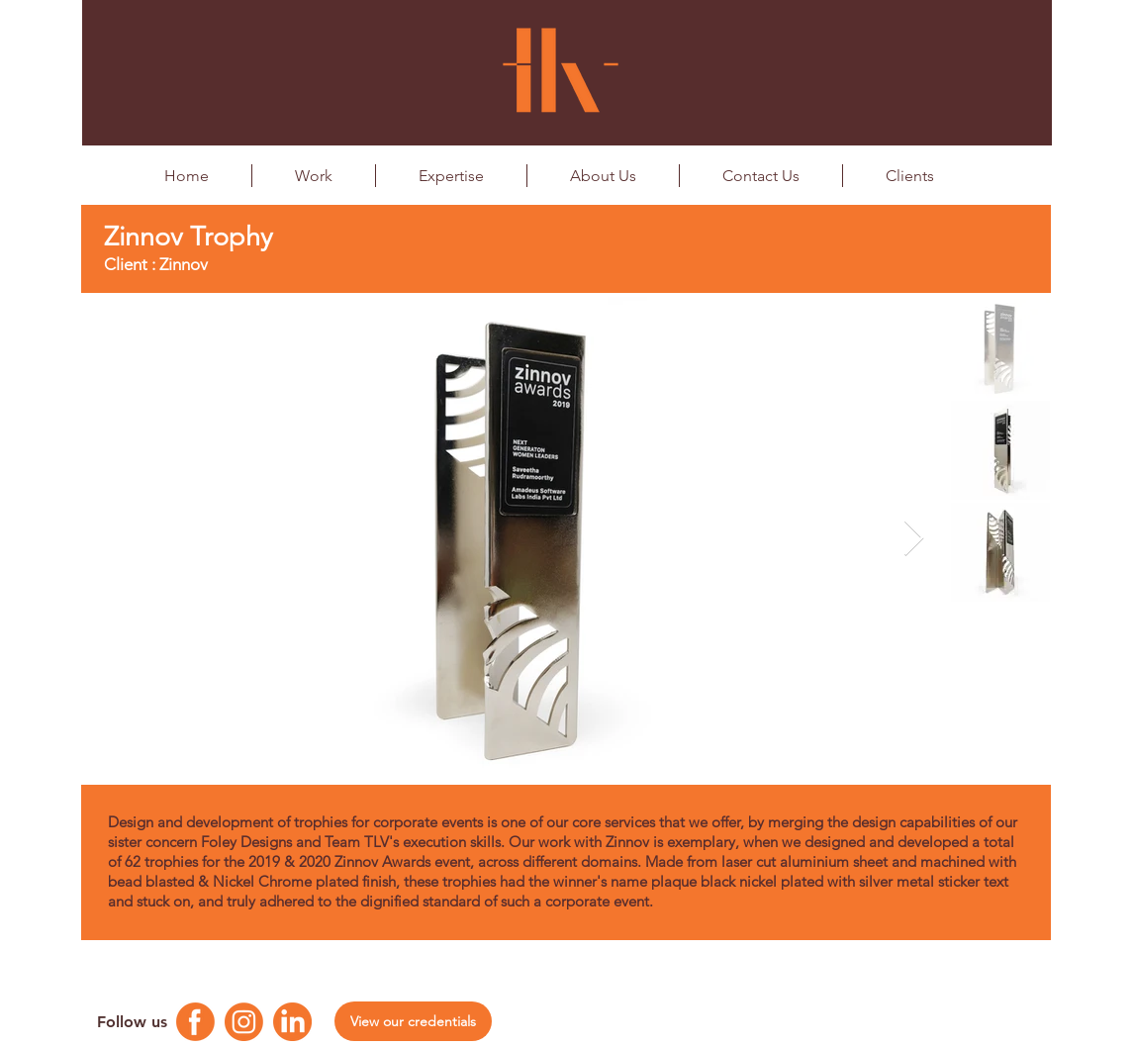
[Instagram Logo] (244, 1021)
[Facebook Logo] (195, 1021)
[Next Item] (913, 539)
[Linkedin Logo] (292, 1021)
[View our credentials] (413, 1021)
